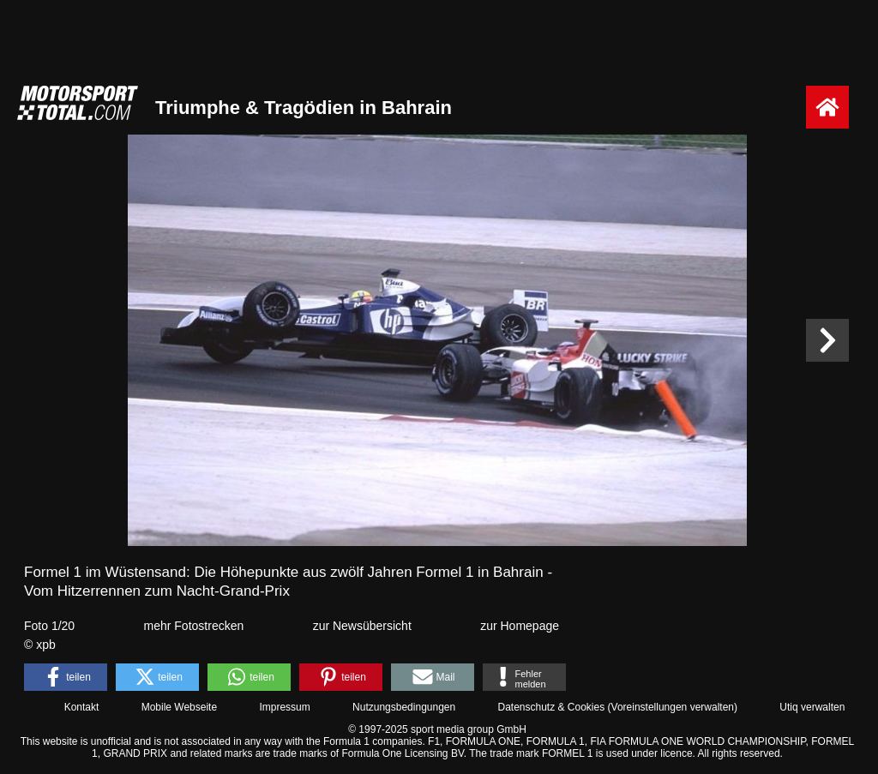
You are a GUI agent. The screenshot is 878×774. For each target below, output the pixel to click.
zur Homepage (519, 626)
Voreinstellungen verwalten (672, 707)
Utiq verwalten (812, 707)
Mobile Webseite (179, 707)
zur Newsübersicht (362, 626)
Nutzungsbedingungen (403, 707)
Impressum (284, 707)
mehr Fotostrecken (194, 626)
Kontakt (81, 707)
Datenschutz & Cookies (550, 707)
